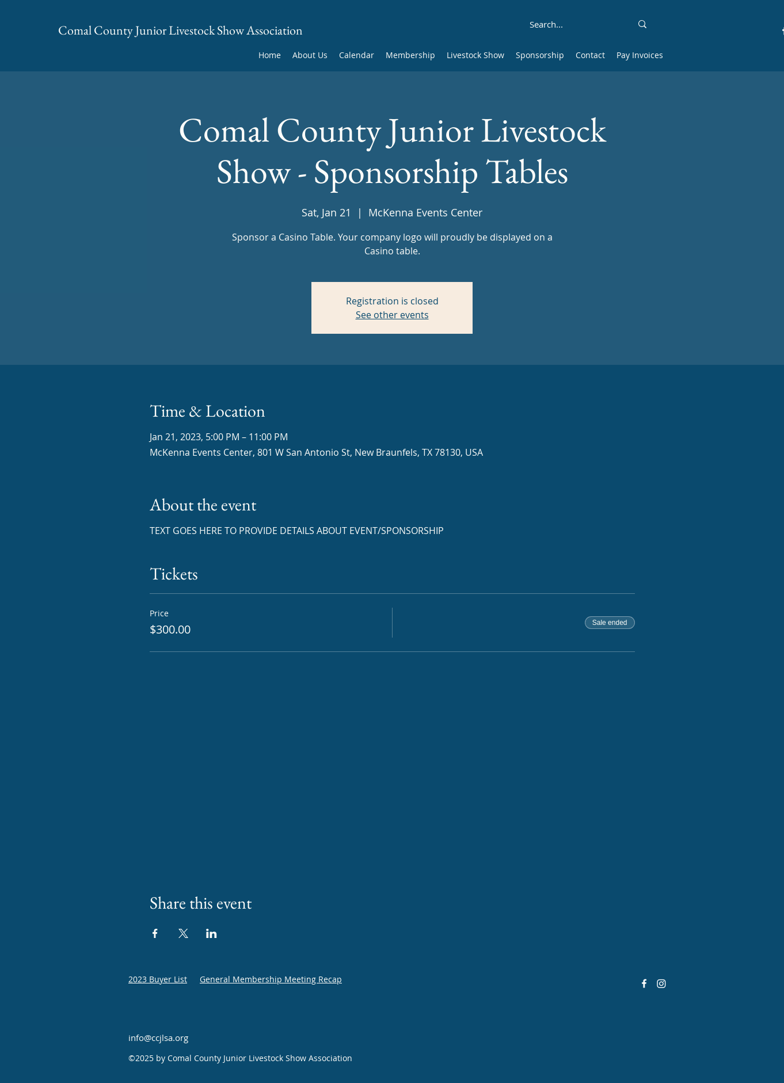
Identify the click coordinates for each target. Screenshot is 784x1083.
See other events (392, 314)
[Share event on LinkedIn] (211, 933)
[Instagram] (661, 983)
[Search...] (546, 24)
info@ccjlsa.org (158, 1037)
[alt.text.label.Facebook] (644, 983)
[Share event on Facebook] (155, 933)
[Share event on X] (183, 933)
